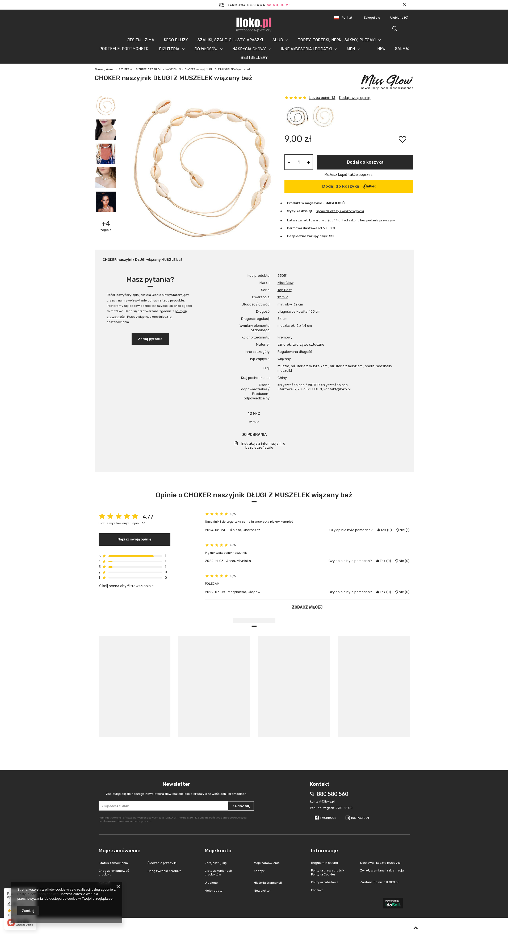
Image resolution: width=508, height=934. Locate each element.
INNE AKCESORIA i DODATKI (306, 49)
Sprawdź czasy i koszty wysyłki (340, 211)
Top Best (285, 290)
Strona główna (104, 69)
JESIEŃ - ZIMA (140, 40)
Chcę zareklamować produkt (114, 872)
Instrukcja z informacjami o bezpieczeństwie (263, 445)
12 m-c (283, 297)
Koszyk (259, 871)
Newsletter (176, 788)
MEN (351, 49)
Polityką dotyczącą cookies (37, 894)
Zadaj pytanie (150, 339)
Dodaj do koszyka (365, 162)
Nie (403, 530)
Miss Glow (285, 283)
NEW (381, 48)
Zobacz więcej (307, 607)
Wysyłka (293, 211)
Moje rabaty (213, 890)
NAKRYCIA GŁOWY (249, 49)
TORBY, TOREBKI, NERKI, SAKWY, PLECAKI (337, 40)
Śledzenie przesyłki (162, 863)
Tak (384, 530)
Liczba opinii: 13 (322, 98)
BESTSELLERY (254, 57)
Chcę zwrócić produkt (164, 871)
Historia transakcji (268, 883)
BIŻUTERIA (169, 49)
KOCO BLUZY (176, 40)
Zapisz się (241, 806)
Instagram (360, 818)
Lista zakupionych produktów (218, 872)
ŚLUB (277, 40)
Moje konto (218, 851)
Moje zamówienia (267, 863)
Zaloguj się (372, 17)
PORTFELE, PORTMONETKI (124, 48)
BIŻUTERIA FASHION (149, 69)
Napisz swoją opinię (134, 539)
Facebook (328, 818)
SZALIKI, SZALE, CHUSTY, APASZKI (230, 40)
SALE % (402, 48)
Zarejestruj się (216, 863)
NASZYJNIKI (173, 69)
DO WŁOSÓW (205, 49)
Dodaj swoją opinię (354, 98)
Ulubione (399, 17)
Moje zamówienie (119, 851)
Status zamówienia (113, 863)
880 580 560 (332, 794)
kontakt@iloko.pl (322, 801)
